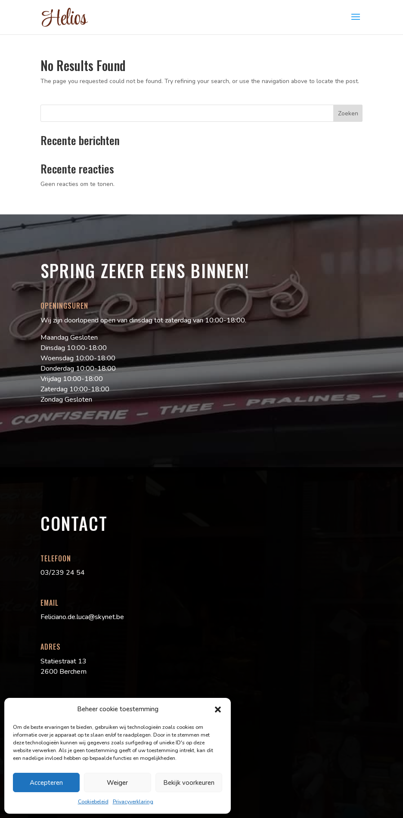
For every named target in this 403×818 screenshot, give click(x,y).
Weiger (117, 782)
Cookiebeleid (93, 801)
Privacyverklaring (133, 801)
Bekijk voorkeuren (188, 782)
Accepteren (46, 782)
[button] (218, 709)
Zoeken (348, 113)
